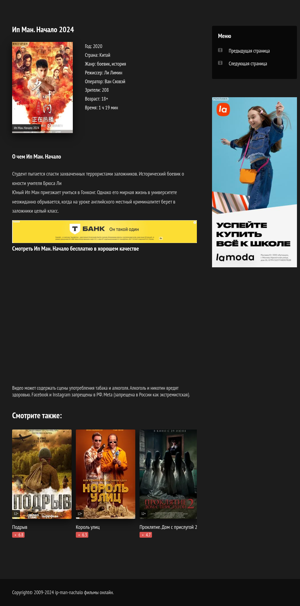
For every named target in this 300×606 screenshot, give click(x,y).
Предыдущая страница (249, 50)
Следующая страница (248, 63)
